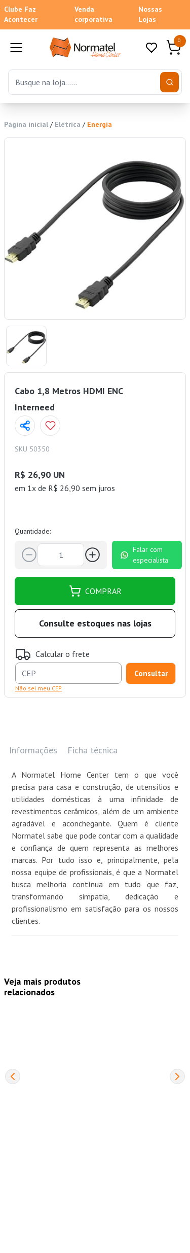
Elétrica (68, 124)
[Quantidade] (60, 554)
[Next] (177, 1076)
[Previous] (12, 1076)
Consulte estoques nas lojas (95, 623)
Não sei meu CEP (38, 688)
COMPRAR (95, 591)
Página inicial (26, 124)
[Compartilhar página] (25, 425)
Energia (99, 124)
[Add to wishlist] (50, 425)
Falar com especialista (144, 555)
